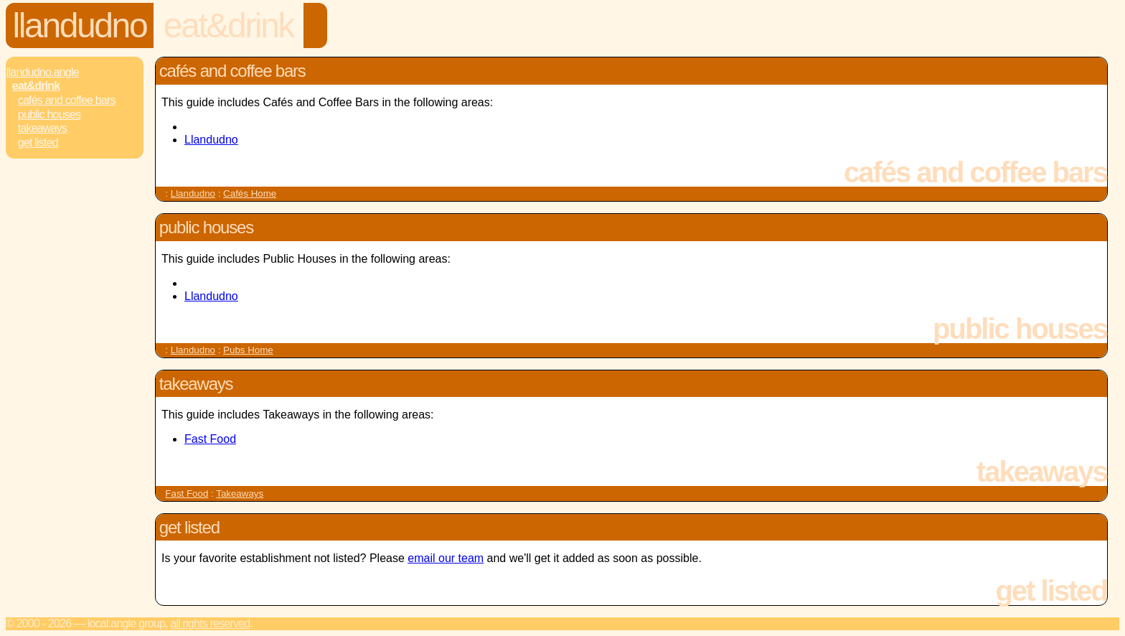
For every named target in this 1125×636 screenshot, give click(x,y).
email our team (446, 558)
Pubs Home (248, 350)
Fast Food (210, 439)
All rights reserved (210, 623)
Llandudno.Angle (42, 72)
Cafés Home (249, 193)
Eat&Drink (228, 25)
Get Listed (38, 142)
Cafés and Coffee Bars (67, 100)
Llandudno (80, 25)
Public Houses (49, 114)
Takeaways (42, 128)
